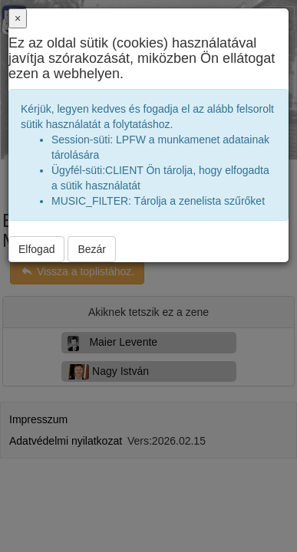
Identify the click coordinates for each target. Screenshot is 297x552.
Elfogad (36, 249)
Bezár (92, 249)
